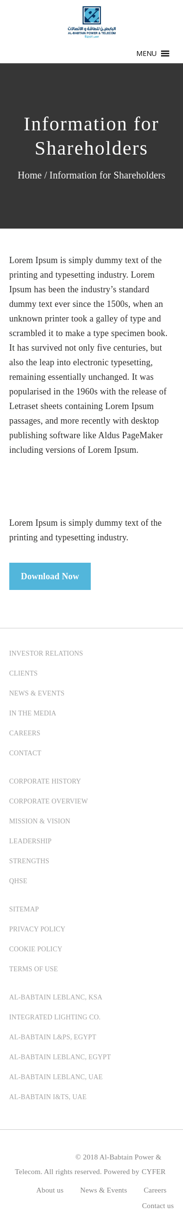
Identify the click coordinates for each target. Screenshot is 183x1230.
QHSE (18, 881)
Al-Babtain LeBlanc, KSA (55, 997)
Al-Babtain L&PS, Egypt (52, 1037)
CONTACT (25, 753)
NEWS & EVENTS (36, 693)
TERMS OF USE (33, 969)
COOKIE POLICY (35, 949)
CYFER (153, 1172)
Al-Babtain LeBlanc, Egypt (60, 1057)
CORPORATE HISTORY (45, 781)
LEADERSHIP (30, 841)
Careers (154, 1190)
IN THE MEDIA (33, 713)
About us (49, 1190)
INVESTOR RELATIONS (46, 653)
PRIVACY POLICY (37, 929)
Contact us (158, 1206)
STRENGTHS (29, 861)
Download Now (50, 576)
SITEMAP (24, 909)
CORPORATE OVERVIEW (48, 801)
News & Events (103, 1190)
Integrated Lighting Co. (55, 1017)
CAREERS (25, 733)
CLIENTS (23, 673)
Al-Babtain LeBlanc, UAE (56, 1077)
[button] (146, 53)
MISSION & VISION (39, 821)
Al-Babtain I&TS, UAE (48, 1097)
